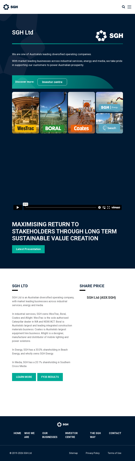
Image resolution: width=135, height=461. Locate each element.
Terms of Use (114, 453)
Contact (115, 433)
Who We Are (29, 435)
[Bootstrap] (13, 7)
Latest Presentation (28, 249)
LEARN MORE (24, 376)
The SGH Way (95, 435)
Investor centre (52, 82)
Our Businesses (49, 435)
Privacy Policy (93, 453)
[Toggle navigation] (128, 7)
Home (17, 433)
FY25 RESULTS (50, 376)
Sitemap (73, 453)
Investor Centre (71, 435)
